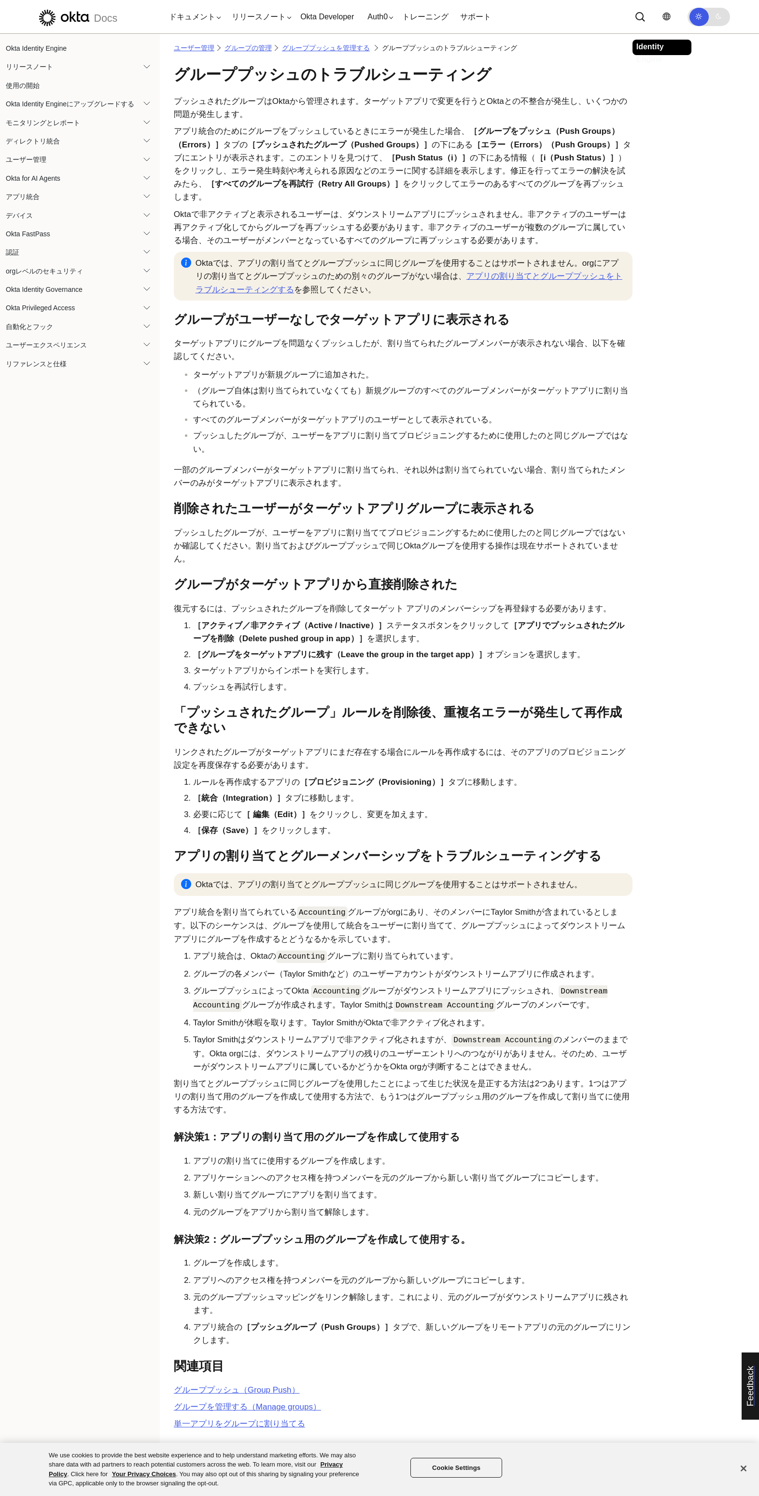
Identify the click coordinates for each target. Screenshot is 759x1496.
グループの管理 (248, 48)
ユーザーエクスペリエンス (46, 345)
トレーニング (425, 17)
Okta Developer (327, 17)
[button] (192, 16)
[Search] (640, 17)
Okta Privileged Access (40, 308)
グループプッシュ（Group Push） (237, 1390)
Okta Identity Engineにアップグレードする (70, 104)
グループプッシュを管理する (326, 48)
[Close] (743, 1468)
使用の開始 (23, 85)
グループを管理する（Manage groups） (247, 1406)
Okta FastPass (28, 234)
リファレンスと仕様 (36, 364)
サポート (475, 17)
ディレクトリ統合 (33, 141)
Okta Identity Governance (44, 289)
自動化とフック (29, 327)
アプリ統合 (23, 197)
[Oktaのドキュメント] (77, 16)
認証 (12, 252)
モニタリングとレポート (43, 123)
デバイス (19, 215)
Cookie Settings (456, 1467)
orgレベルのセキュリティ (44, 271)
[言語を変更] (666, 16)
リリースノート (29, 67)
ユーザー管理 (26, 159)
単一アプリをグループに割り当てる (239, 1423)
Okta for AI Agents (33, 178)
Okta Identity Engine (36, 48)
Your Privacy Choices (144, 1474)
